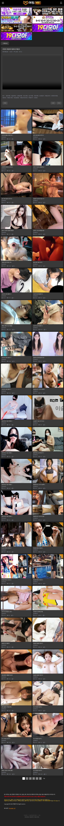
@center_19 (12, 808)
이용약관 (25, 815)
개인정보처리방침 (33, 815)
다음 (44, 778)
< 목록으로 (4, 43)
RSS (39, 815)
